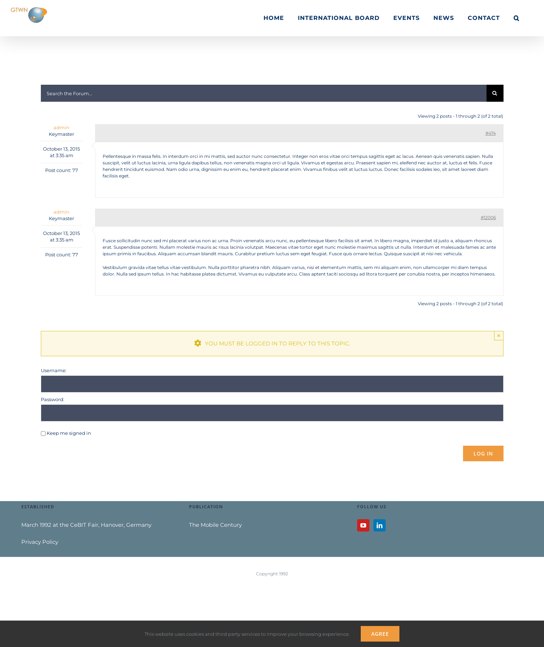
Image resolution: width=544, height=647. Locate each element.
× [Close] (499, 335)
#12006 (488, 217)
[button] (516, 18)
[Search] (495, 93)
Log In (483, 453)
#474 (490, 133)
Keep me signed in (69, 433)
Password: (52, 399)
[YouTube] (363, 525)
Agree (380, 633)
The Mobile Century (215, 524)
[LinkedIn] (379, 525)
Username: (54, 370)
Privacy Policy (39, 541)
